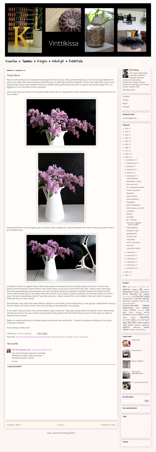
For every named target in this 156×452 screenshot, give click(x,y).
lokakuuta (130, 166)
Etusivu (60, 425)
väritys (141, 330)
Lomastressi (130, 211)
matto (138, 308)
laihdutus (54, 337)
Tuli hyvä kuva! (131, 237)
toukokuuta (131, 256)
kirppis (146, 294)
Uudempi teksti (14, 425)
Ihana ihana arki (131, 184)
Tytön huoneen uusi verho (135, 208)
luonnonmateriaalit (130, 305)
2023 (127, 132)
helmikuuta (131, 265)
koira (134, 296)
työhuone (137, 325)
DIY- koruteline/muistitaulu (135, 187)
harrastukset (24, 337)
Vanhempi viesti (108, 425)
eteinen (146, 289)
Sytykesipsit (136, 340)
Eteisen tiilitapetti (137, 361)
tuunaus (146, 322)
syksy (133, 320)
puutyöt (133, 315)
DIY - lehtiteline (131, 220)
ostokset (69, 337)
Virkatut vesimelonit (133, 190)
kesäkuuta (130, 252)
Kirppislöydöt (130, 202)
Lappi (128, 287)
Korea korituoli (136, 350)
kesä (36, 337)
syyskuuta (130, 169)
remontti (140, 314)
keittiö (125, 294)
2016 (127, 154)
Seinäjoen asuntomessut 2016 (140, 287)
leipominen (135, 301)
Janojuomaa (130, 239)
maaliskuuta (131, 262)
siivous (133, 317)
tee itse (76, 337)
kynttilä (138, 298)
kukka (40, 337)
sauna (125, 317)
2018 (126, 148)
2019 (127, 144)
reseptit (147, 315)
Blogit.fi (125, 103)
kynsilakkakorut (128, 299)
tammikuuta (131, 268)
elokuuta (130, 173)
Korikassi (129, 214)
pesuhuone (141, 310)
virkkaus (132, 330)
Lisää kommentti (14, 366)
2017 (126, 151)
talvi (143, 320)
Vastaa (14, 361)
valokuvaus (84, 337)
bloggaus (135, 289)
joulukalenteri (144, 292)
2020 (127, 141)
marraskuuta (131, 163)
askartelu (126, 289)
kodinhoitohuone (127, 296)
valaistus (126, 327)
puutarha (126, 314)
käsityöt (47, 337)
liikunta (62, 337)
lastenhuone (127, 301)
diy (17, 337)
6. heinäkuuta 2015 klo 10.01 (41, 350)
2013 (126, 275)
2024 (127, 129)
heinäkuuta (131, 176)
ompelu (125, 310)
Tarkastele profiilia (129, 90)
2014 (126, 272)
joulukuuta (130, 160)
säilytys (138, 320)
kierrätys (133, 294)
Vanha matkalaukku (133, 205)
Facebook (125, 100)
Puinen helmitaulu (132, 199)
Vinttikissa (135, 70)
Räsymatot (130, 193)
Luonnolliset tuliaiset (133, 248)
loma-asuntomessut (129, 303)
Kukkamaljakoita (132, 228)
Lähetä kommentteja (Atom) (63, 433)
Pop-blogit (126, 107)
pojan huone (128, 312)
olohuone (145, 308)
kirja (140, 294)
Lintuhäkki (130, 217)
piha (147, 310)
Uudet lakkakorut (132, 179)
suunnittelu (126, 320)
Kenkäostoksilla (131, 234)
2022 (127, 135)
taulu (125, 322)
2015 (126, 157)
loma (147, 301)
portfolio (146, 312)
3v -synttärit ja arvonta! (140, 382)
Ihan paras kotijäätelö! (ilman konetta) (133, 224)
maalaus (145, 305)
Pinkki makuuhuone (133, 243)
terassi (139, 322)
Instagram (126, 96)
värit (137, 330)
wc (145, 330)
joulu (137, 292)
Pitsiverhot (129, 245)
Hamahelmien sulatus (133, 181)
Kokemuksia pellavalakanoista (137, 373)
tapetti (147, 320)
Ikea (31, 337)
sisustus (144, 317)
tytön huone (128, 325)
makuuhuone (128, 308)
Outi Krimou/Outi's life (21, 350)
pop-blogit (138, 312)
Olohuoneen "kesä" (132, 231)
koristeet (140, 296)
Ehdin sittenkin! (131, 196)
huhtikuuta (131, 259)
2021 (126, 138)
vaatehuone (145, 325)
